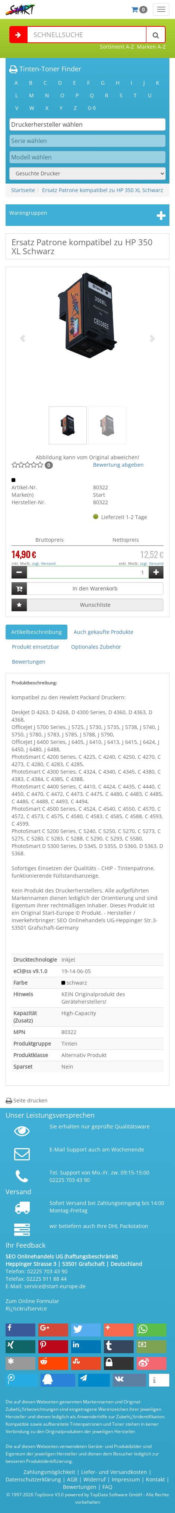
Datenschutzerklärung (33, 1479)
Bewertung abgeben (118, 464)
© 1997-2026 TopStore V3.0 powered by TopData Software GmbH (74, 1494)
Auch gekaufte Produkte (103, 631)
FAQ (107, 1486)
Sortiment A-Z (117, 46)
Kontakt (155, 1479)
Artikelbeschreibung (36, 631)
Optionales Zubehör (96, 646)
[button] (23, 338)
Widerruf (94, 1479)
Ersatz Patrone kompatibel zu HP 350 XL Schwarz (102, 190)
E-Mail (57, 1149)
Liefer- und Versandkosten (114, 1471)
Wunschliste (95, 604)
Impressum (126, 1479)
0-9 (92, 107)
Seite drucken (27, 1100)
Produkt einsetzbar (35, 646)
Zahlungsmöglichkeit (49, 1471)
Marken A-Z (151, 46)
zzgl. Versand (43, 563)
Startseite (23, 190)
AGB (72, 1479)
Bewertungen (28, 661)
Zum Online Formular (32, 1301)
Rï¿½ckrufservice (26, 1308)
